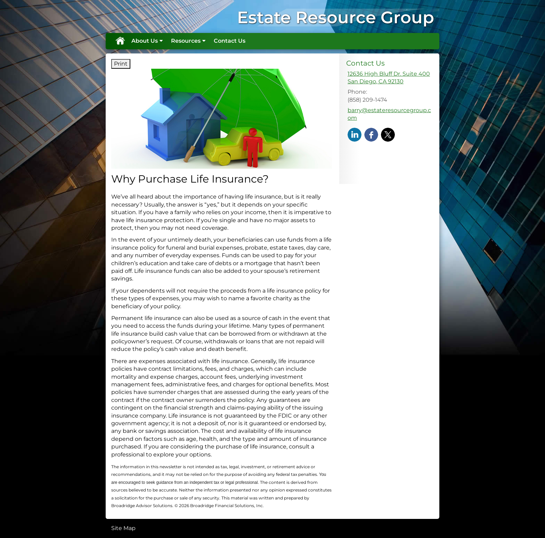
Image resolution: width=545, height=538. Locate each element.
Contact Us (229, 40)
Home (120, 41)
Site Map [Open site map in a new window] (123, 528)
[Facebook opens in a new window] (371, 134)
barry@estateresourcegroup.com (389, 114)
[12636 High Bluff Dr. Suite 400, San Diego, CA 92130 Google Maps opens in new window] (389, 78)
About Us (144, 40)
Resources (186, 40)
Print (121, 63)
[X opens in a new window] (388, 134)
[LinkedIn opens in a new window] (354, 134)
